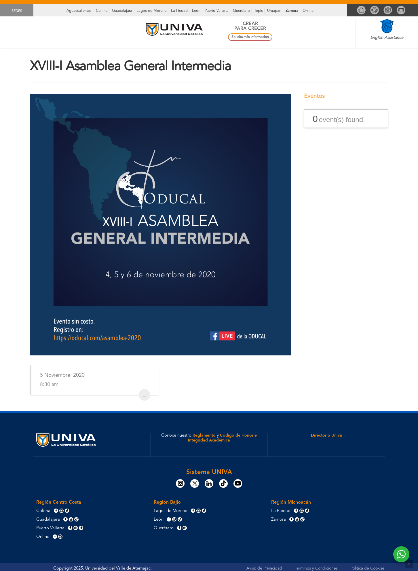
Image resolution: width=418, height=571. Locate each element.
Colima (102, 11)
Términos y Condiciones (316, 568)
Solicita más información (250, 37)
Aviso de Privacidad (264, 568)
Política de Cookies (367, 568)
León (196, 11)
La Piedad (179, 11)
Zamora (292, 11)
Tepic (258, 11)
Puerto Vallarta (217, 11)
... (144, 394)
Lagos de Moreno (151, 11)
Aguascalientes (79, 11)
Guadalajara (122, 11)
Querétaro (241, 11)
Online (308, 11)
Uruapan (274, 11)
